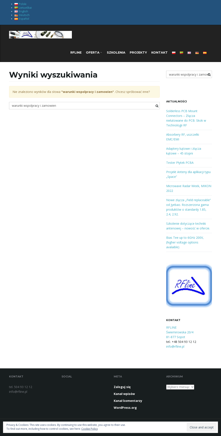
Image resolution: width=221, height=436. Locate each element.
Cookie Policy (89, 429)
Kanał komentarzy (128, 401)
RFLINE (76, 52)
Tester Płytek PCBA (180, 163)
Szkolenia (116, 52)
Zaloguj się (122, 387)
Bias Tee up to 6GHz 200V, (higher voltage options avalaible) (185, 242)
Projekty (138, 52)
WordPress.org (125, 408)
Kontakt (159, 52)
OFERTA (94, 52)
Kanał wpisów (124, 394)
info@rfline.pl (175, 346)
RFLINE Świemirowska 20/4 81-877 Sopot (179, 332)
